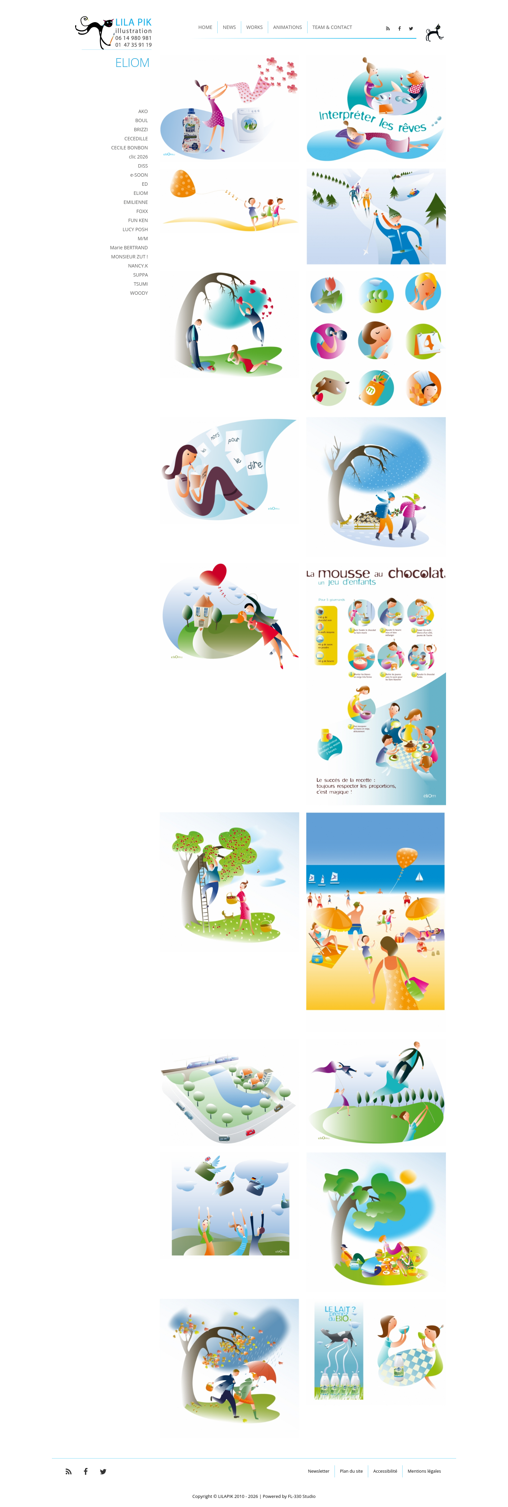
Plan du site (351, 1471)
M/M (143, 238)
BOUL (141, 120)
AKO (143, 111)
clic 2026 (138, 156)
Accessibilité (385, 1471)
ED (145, 184)
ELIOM (141, 193)
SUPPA (140, 275)
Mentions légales (424, 1471)
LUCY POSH (135, 229)
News (229, 27)
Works (254, 27)
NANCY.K (138, 265)
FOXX (142, 211)
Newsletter (318, 1471)
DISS (143, 166)
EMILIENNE (136, 202)
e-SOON (139, 175)
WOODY (139, 293)
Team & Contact (332, 27)
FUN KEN (138, 220)
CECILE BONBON (129, 147)
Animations (287, 27)
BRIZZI (141, 129)
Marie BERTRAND (129, 247)
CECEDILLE (136, 138)
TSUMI (141, 284)
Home (205, 27)
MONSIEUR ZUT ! (129, 256)
